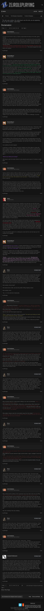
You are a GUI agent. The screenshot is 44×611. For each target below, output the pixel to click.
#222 (41, 83)
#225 (41, 193)
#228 (41, 295)
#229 (41, 322)
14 (18, 28)
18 (22, 28)
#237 (41, 513)
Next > (25, 28)
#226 (41, 235)
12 (13, 28)
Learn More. (17, 21)
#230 (41, 343)
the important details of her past (33, 460)
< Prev (3, 28)
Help (30, 596)
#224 (41, 162)
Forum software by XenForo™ (22, 607)
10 (9, 28)
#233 (41, 418)
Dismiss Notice (41, 603)
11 (11, 28)
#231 (41, 368)
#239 (41, 550)
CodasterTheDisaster (12, 555)
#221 (41, 50)
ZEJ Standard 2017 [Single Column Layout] (11, 596)
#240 (41, 581)
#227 (41, 264)
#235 (41, 463)
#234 (41, 440)
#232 (41, 391)
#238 (41, 530)
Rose (8, 270)
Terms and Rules (36, 596)
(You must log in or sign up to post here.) (34, 585)
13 (15, 28)
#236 (41, 483)
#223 (41, 116)
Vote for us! (32, 603)
